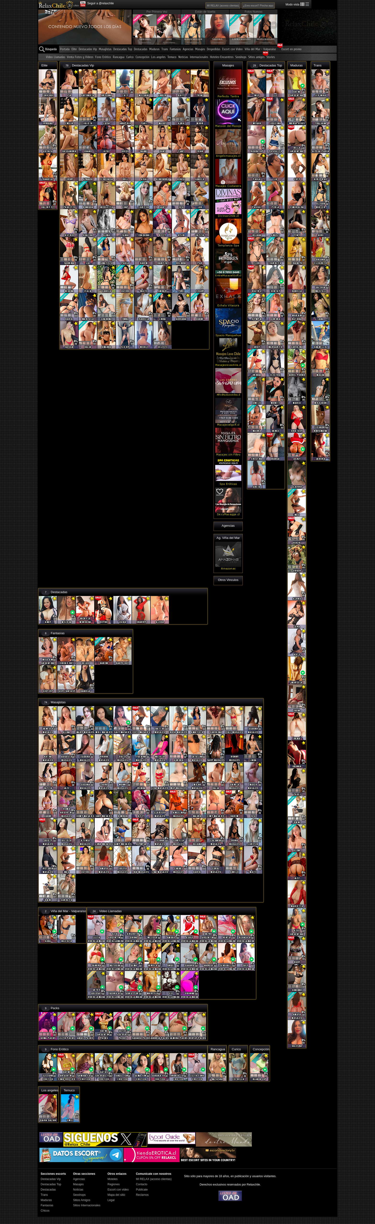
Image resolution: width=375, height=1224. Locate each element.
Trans (164, 49)
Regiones (113, 1184)
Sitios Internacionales (86, 1205)
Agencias (188, 49)
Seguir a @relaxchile (100, 3)
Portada (65, 49)
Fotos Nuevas (253, 11)
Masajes (200, 49)
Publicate (142, 1189)
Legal (110, 1200)
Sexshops (240, 57)
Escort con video (118, 1189)
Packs (55, 1008)
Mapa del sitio (116, 1195)
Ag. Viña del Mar (228, 538)
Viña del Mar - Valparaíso (260, 49)
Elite (74, 49)
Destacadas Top (122, 49)
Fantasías (175, 49)
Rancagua (118, 57)
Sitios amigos (256, 57)
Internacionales (199, 57)
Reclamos (142, 1195)
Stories (270, 57)
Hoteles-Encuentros (221, 57)
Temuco (171, 57)
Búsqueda (51, 49)
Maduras (154, 49)
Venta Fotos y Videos (80, 57)
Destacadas (140, 49)
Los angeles (158, 57)
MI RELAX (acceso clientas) (223, 5)
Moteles (112, 1179)
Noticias (183, 57)
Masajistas (105, 49)
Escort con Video (232, 49)
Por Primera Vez (156, 11)
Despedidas (213, 49)
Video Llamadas (55, 57)
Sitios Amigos (81, 1200)
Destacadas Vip (88, 49)
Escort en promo (291, 49)
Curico (130, 57)
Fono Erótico (103, 57)
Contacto (141, 1184)
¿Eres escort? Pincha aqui (258, 5)
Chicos (45, 1210)
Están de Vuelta (205, 11)
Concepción (142, 57)
